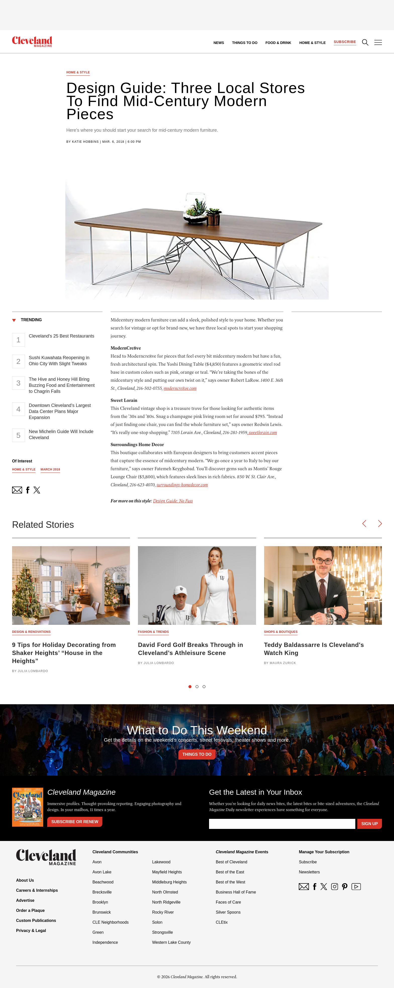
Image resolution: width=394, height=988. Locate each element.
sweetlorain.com (262, 432)
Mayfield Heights (167, 872)
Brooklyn (100, 902)
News (219, 43)
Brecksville (102, 892)
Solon (157, 922)
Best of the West (230, 882)
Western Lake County (171, 942)
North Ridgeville (166, 902)
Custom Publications (36, 920)
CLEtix (222, 922)
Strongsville (162, 932)
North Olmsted (165, 892)
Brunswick (101, 912)
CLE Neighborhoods (110, 922)
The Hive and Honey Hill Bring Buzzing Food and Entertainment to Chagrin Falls (62, 385)
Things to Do (245, 43)
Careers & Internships (37, 890)
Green (98, 932)
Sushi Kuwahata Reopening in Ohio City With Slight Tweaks (59, 360)
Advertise (25, 900)
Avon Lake (101, 872)
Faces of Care (228, 902)
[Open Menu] (378, 43)
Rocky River (163, 912)
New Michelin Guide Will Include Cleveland (61, 434)
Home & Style (312, 43)
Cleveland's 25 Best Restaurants (61, 336)
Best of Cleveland (231, 862)
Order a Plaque (30, 910)
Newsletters (309, 872)
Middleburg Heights (169, 882)
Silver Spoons (228, 912)
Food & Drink (278, 43)
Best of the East (230, 872)
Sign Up (369, 824)
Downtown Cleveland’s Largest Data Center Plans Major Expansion (60, 411)
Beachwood (103, 882)
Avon (97, 862)
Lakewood (161, 862)
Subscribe (345, 42)
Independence (105, 942)
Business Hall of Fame (236, 892)
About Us (25, 880)
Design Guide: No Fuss (173, 501)
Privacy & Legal (31, 930)
